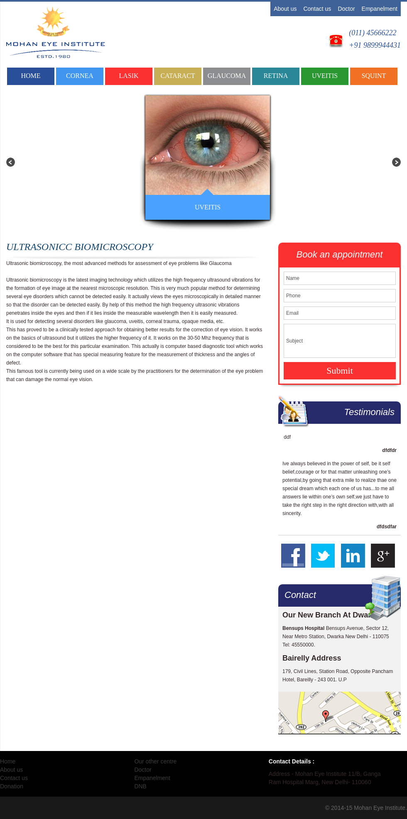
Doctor (346, 8)
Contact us (317, 8)
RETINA (276, 75)
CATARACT (177, 75)
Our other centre (155, 761)
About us (285, 8)
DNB (140, 786)
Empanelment (379, 8)
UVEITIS (325, 75)
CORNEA (79, 75)
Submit (339, 370)
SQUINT (374, 75)
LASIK (128, 75)
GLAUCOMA (227, 75)
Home (30, 75)
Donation (11, 786)
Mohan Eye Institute (379, 807)
